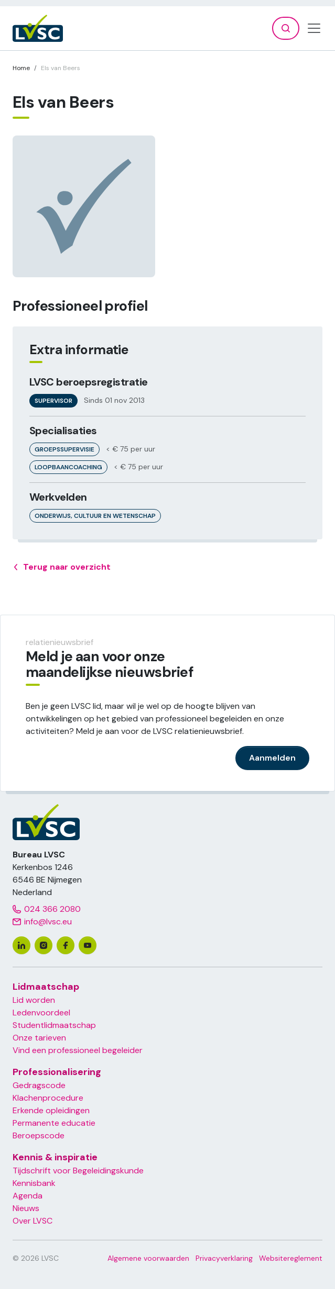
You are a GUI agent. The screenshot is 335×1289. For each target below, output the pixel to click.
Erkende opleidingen (51, 1110)
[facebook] (65, 945)
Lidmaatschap (46, 986)
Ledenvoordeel (41, 1012)
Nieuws (26, 1208)
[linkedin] (21, 945)
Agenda (27, 1195)
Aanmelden (272, 757)
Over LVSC (32, 1220)
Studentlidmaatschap (54, 1025)
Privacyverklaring (224, 1258)
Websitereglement (290, 1258)
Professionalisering (57, 1072)
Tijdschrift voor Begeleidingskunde (78, 1170)
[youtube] (87, 945)
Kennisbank (34, 1183)
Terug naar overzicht (62, 567)
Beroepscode (38, 1135)
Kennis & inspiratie (55, 1157)
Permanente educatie (54, 1122)
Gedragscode (39, 1085)
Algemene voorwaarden (148, 1258)
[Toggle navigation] (314, 28)
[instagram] (43, 945)
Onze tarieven (39, 1037)
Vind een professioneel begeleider (78, 1050)
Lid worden (34, 999)
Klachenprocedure (48, 1097)
